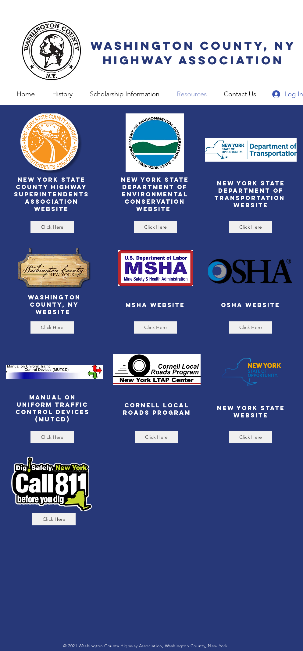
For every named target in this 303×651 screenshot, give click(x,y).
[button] (240, 94)
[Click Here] (52, 227)
